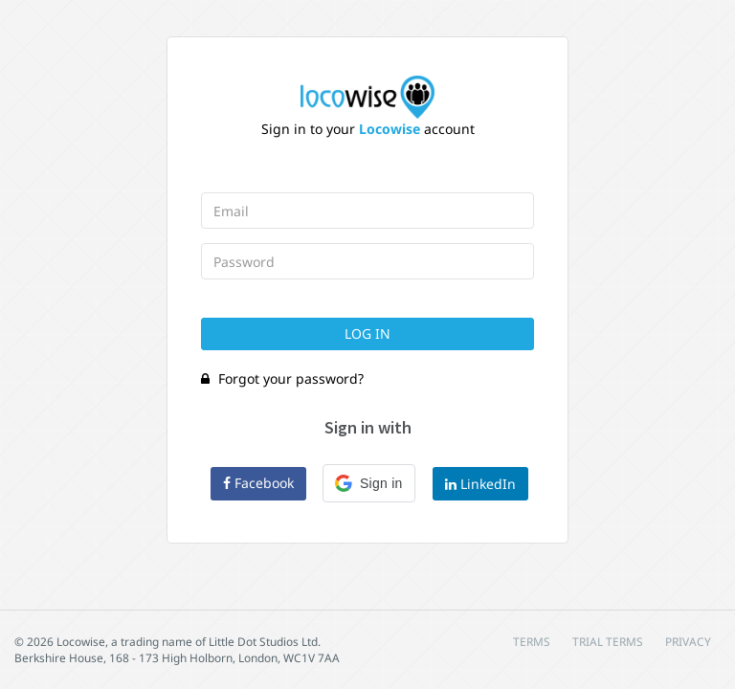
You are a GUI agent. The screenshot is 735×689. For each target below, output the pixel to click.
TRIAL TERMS (607, 641)
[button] (369, 483)
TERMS (531, 641)
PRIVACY (688, 641)
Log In (367, 333)
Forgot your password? (282, 378)
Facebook (258, 483)
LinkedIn (480, 484)
